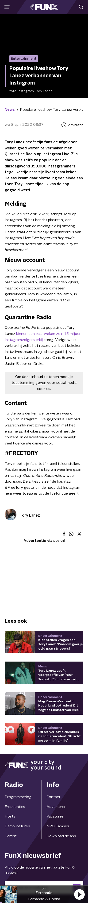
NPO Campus (57, 826)
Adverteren (56, 807)
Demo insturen (17, 826)
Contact (53, 797)
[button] (79, 894)
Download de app (61, 836)
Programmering (18, 797)
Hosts (10, 816)
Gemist (11, 836)
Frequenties (15, 807)
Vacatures (55, 816)
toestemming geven (28, 383)
